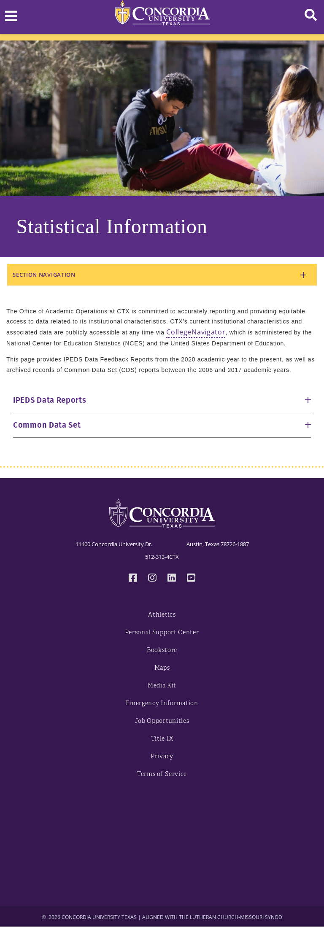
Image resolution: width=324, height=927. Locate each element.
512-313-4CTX (162, 557)
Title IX (162, 738)
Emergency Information (162, 703)
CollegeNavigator (195, 332)
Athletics (162, 614)
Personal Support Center (162, 632)
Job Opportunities (162, 721)
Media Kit (162, 685)
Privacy (162, 756)
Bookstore (162, 650)
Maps (162, 667)
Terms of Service (162, 774)
